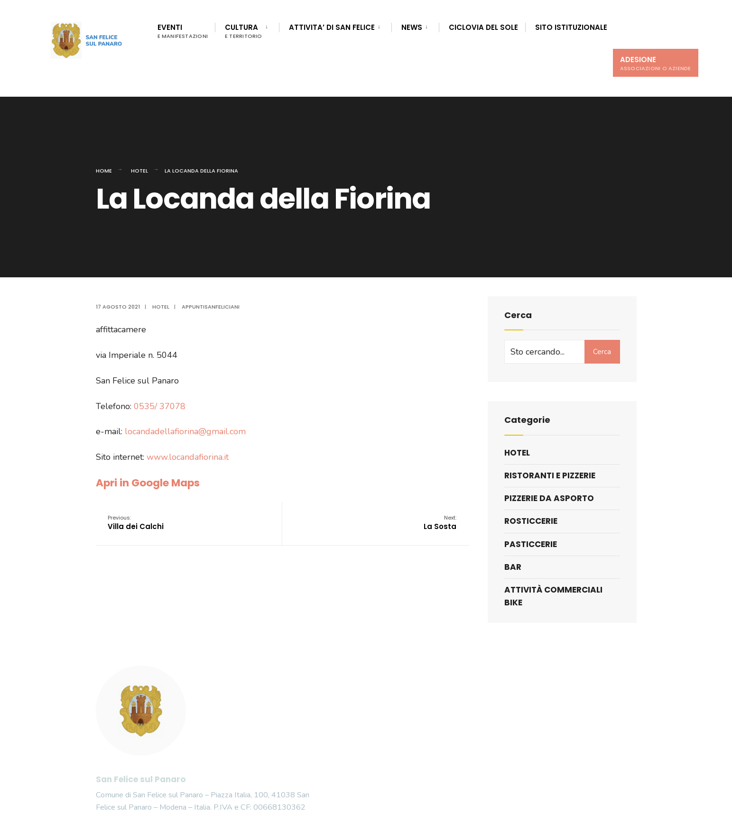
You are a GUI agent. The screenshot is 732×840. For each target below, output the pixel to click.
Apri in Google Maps (148, 482)
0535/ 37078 (159, 406)
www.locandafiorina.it (188, 457)
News (411, 27)
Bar (512, 567)
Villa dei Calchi (136, 522)
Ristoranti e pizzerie (549, 475)
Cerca (602, 351)
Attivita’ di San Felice (332, 27)
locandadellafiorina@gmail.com (185, 431)
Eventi (183, 31)
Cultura (243, 31)
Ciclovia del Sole (483, 27)
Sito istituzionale (571, 27)
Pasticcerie (530, 544)
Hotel (139, 170)
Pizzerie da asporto (549, 498)
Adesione (655, 63)
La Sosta (440, 522)
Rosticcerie (530, 521)
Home (104, 170)
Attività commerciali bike (553, 596)
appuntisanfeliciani (211, 306)
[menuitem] (247, 29)
